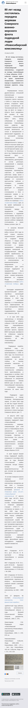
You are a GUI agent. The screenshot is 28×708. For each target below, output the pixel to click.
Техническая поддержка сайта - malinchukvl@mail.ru (11, 704)
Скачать (20, 673)
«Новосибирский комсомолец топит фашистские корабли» (14, 600)
